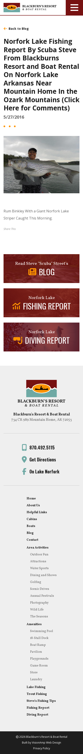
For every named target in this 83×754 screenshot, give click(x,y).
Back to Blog (16, 28)
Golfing (35, 582)
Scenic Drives (39, 589)
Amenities (34, 624)
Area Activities (37, 548)
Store (34, 672)
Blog (30, 533)
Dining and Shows (43, 575)
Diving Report (37, 715)
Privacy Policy (41, 748)
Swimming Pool (41, 631)
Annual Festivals (42, 596)
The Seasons (39, 616)
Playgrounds (39, 659)
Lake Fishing (36, 687)
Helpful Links (37, 512)
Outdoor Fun (39, 555)
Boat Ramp (38, 645)
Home (31, 499)
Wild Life (37, 610)
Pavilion (36, 652)
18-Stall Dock (39, 638)
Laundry (36, 679)
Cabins (32, 519)
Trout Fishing (37, 694)
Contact (32, 540)
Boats (31, 526)
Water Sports (39, 568)
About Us (33, 505)
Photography (39, 603)
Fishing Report (38, 708)
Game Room (39, 666)
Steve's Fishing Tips (41, 701)
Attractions (38, 561)
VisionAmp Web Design (46, 742)
